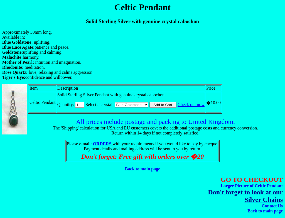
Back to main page (142, 168)
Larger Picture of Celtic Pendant (252, 185)
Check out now (191, 104)
